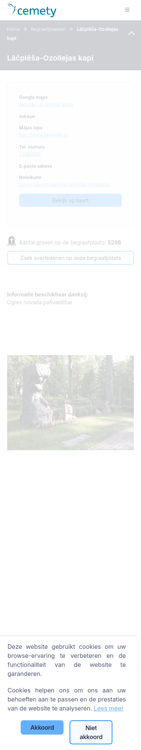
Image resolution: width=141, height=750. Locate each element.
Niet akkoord (91, 732)
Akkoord (42, 727)
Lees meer (108, 708)
